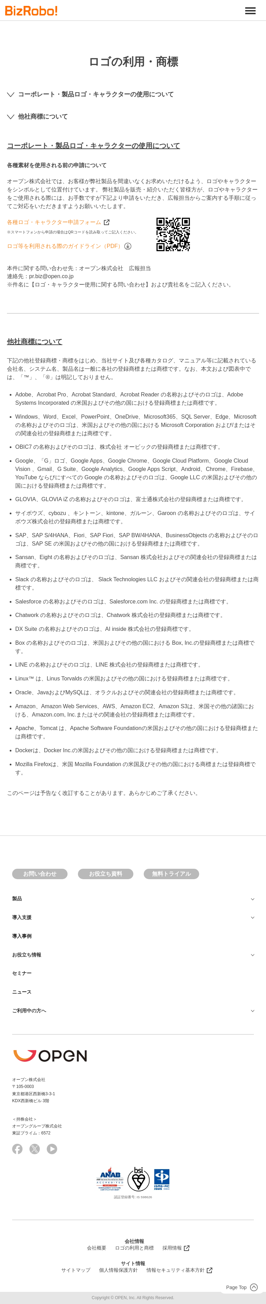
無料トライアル (171, 874)
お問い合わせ (39, 874)
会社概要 (96, 1248)
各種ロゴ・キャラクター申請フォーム (58, 222)
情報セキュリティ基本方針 (176, 1270)
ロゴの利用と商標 (134, 1248)
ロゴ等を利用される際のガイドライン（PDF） (69, 246)
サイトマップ (75, 1270)
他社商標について (37, 116)
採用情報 (172, 1248)
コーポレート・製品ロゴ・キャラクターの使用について (90, 94)
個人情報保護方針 (118, 1270)
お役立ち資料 (105, 874)
